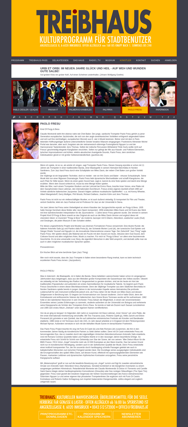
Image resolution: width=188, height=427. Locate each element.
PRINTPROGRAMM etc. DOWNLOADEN (56, 415)
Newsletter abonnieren (131, 415)
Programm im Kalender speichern (94, 415)
